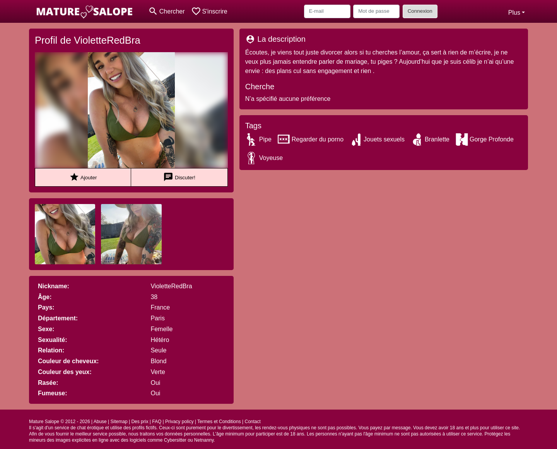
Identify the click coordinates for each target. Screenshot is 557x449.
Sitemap (119, 421)
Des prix (139, 421)
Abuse (100, 421)
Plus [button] (514, 12)
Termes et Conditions (219, 421)
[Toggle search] (166, 11)
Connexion (420, 11)
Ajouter (83, 177)
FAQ (156, 421)
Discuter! (179, 177)
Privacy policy (179, 421)
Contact (252, 421)
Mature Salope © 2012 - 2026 (59, 421)
